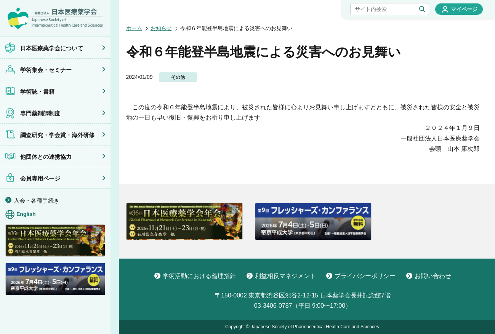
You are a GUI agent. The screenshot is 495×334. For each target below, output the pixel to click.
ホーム (134, 28)
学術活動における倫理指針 (195, 276)
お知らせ (161, 28)
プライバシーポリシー (361, 276)
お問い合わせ (428, 276)
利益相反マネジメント (281, 276)
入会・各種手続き (36, 200)
